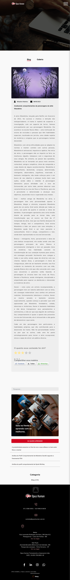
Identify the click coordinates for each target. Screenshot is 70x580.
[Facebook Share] (20, 363)
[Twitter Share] (31, 363)
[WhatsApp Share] (43, 363)
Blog (29, 59)
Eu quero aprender (35, 441)
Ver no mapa (35, 539)
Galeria (40, 59)
